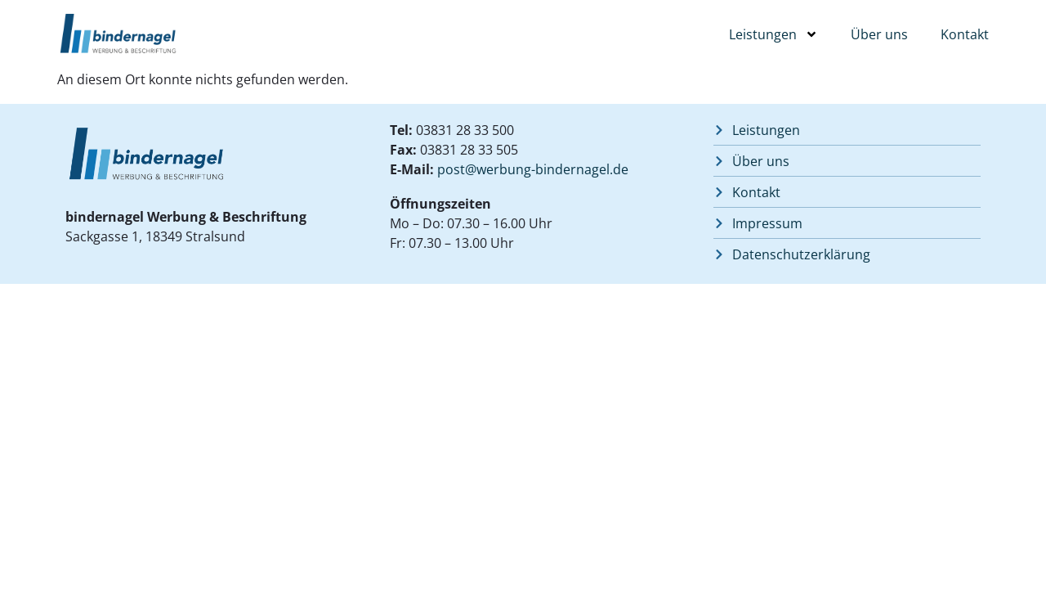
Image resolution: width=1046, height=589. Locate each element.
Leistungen (773, 34)
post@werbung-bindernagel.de (532, 169)
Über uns (879, 34)
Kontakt (965, 34)
